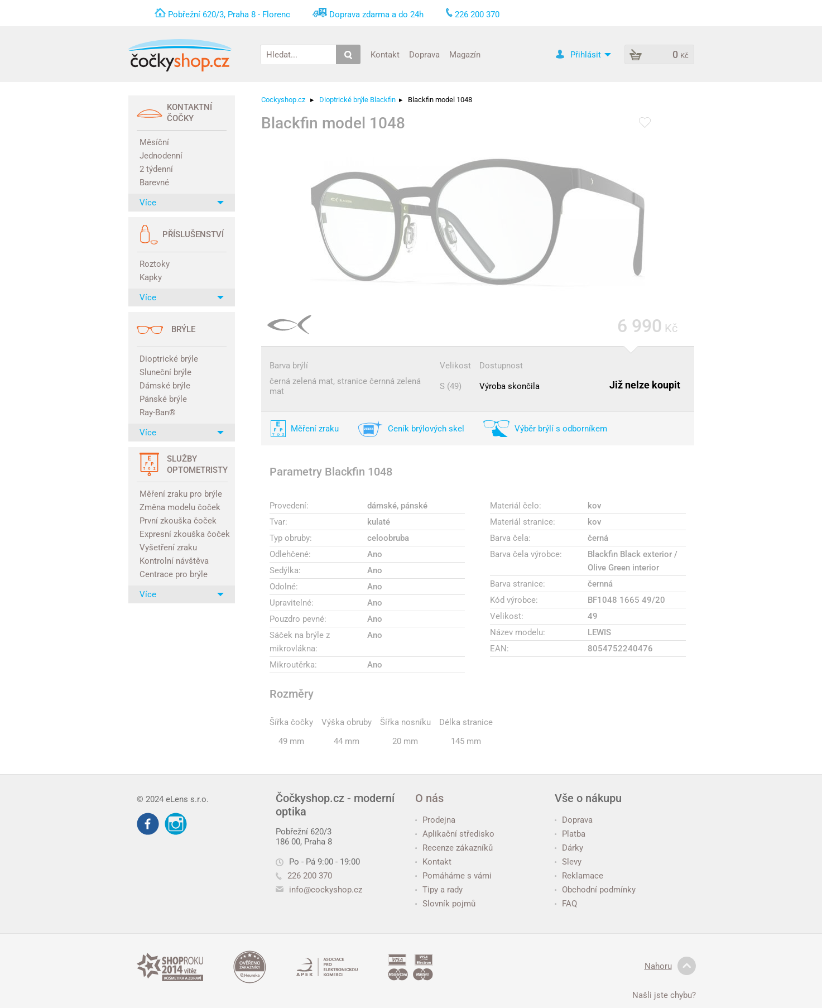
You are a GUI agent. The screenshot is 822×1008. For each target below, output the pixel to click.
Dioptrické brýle (169, 359)
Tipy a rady (439, 890)
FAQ (566, 904)
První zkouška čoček (178, 521)
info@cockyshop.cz (325, 890)
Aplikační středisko (454, 834)
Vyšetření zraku (168, 548)
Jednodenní (161, 156)
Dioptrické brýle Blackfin (357, 99)
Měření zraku (315, 429)
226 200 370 (304, 876)
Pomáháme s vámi (453, 876)
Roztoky (155, 264)
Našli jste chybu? (664, 995)
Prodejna (435, 820)
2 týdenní (156, 169)
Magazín (464, 54)
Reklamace (579, 876)
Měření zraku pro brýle (181, 494)
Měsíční (154, 142)
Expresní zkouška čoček (183, 534)
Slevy (568, 862)
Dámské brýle (165, 386)
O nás (429, 798)
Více (182, 203)
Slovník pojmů (445, 904)
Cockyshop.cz (283, 99)
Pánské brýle (163, 399)
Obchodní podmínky (595, 890)
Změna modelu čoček (180, 507)
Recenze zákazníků (454, 848)
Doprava (424, 54)
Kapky (151, 277)
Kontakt (385, 54)
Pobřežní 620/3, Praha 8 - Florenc (229, 14)
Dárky (569, 848)
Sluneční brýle (165, 372)
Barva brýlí (289, 366)
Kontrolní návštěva (174, 561)
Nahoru (670, 966)
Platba (570, 834)
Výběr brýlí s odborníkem (561, 429)
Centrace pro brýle (174, 574)
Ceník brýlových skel (426, 429)
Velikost (455, 366)
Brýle (183, 329)
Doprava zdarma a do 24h (376, 14)
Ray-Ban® (158, 412)
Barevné (154, 182)
